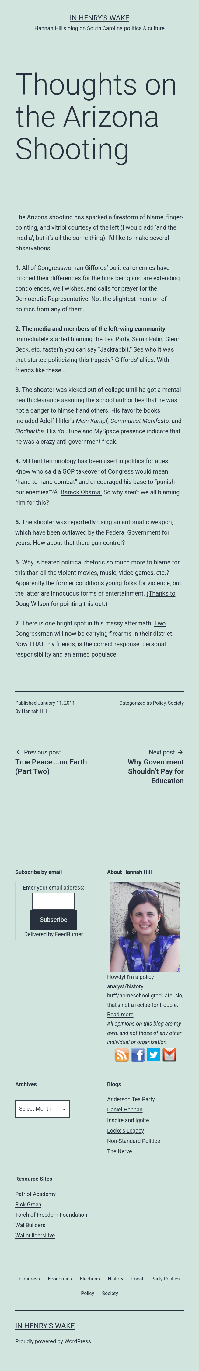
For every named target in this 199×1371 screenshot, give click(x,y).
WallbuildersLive (35, 1235)
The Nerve (119, 1151)
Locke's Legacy (125, 1130)
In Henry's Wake (99, 18)
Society (176, 703)
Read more (120, 1014)
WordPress (78, 1341)
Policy (159, 703)
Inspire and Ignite (128, 1120)
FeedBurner (69, 934)
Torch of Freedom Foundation (51, 1215)
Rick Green (28, 1204)
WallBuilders (30, 1225)
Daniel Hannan (125, 1109)
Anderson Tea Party (131, 1099)
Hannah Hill (34, 711)
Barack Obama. (81, 492)
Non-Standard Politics (133, 1141)
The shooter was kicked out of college (73, 389)
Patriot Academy (35, 1194)
